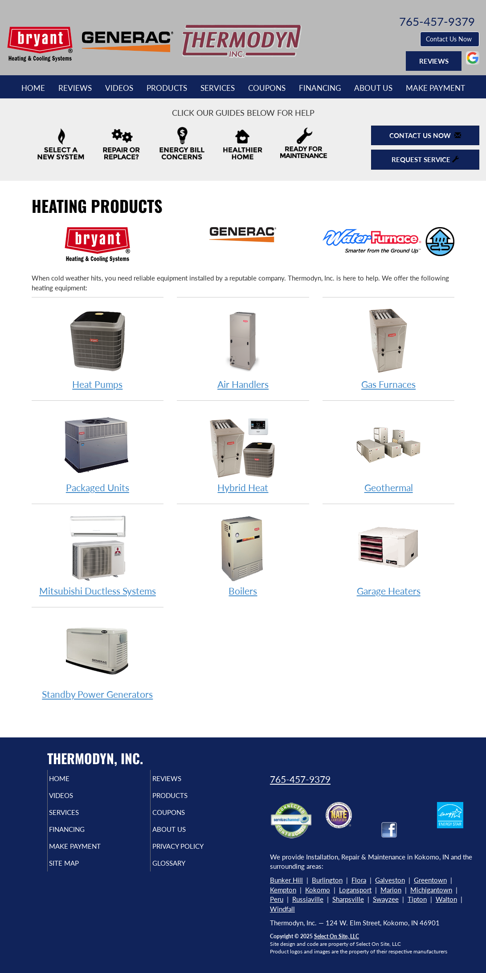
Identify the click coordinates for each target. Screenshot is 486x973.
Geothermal (389, 451)
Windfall (282, 909)
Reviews (75, 88)
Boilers (243, 554)
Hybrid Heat (243, 451)
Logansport (355, 890)
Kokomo (317, 890)
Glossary (184, 873)
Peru (276, 899)
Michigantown (431, 890)
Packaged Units (98, 451)
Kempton (283, 890)
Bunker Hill (286, 880)
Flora (358, 880)
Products (167, 88)
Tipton (417, 899)
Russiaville (307, 899)
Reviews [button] (434, 61)
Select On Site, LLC (336, 936)
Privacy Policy (195, 854)
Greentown (430, 880)
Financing (320, 88)
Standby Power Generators (98, 658)
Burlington (327, 880)
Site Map (79, 873)
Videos (119, 88)
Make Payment (435, 88)
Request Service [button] (425, 159)
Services (217, 88)
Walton (446, 899)
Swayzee (386, 899)
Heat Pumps (98, 348)
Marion (390, 890)
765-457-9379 (300, 779)
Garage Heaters (389, 554)
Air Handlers (243, 348)
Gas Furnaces (389, 348)
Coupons (267, 88)
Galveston (390, 880)
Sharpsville (348, 899)
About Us (373, 88)
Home (33, 88)
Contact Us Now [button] (450, 39)
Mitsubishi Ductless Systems (98, 554)
